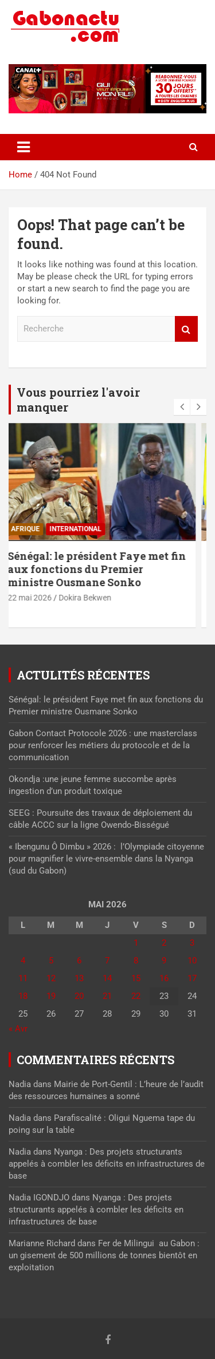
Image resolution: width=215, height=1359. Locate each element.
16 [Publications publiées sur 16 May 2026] (164, 978)
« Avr (18, 1029)
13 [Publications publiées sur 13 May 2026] (79, 978)
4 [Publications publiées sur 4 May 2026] (23, 960)
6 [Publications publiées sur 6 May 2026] (79, 960)
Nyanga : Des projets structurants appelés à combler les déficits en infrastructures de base (107, 1164)
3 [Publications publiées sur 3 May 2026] (192, 943)
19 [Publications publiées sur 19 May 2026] (51, 996)
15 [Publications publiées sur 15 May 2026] (135, 978)
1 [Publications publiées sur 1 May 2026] (136, 943)
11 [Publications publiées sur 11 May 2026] (23, 978)
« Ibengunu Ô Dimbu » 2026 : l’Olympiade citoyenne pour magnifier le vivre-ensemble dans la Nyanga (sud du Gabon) (106, 859)
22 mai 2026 (40, 597)
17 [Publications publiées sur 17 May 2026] (192, 978)
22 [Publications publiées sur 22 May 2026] (135, 996)
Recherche (186, 329)
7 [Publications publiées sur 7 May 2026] (107, 960)
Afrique (35, 529)
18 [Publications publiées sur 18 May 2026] (23, 996)
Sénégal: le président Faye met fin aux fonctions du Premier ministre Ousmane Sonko (107, 569)
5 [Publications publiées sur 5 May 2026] (51, 960)
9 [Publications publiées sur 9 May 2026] (164, 960)
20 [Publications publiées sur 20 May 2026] (79, 996)
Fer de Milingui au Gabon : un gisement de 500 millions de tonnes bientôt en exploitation (104, 1255)
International (86, 529)
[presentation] (182, 407)
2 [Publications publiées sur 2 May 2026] (164, 943)
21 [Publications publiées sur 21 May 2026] (107, 996)
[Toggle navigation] (23, 147)
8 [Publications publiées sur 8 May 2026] (136, 960)
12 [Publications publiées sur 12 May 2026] (51, 978)
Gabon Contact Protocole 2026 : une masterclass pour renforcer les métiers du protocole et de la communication (103, 745)
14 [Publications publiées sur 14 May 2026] (107, 978)
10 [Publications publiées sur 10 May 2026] (192, 960)
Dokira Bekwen (95, 597)
